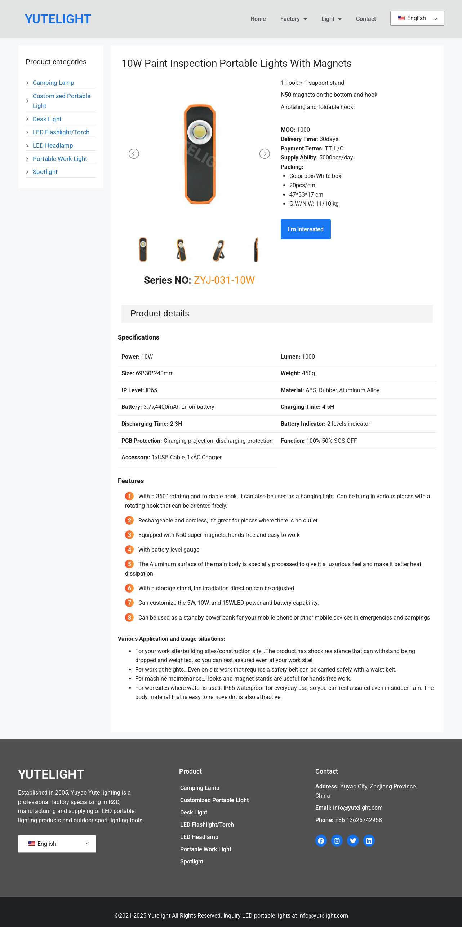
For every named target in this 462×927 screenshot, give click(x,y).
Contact (366, 19)
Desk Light (47, 119)
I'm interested (306, 229)
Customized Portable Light (214, 800)
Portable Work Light (60, 158)
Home (258, 19)
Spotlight (45, 171)
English (412, 18)
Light (331, 19)
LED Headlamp (53, 145)
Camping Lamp (53, 82)
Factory (293, 19)
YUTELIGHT (58, 19)
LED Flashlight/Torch (61, 132)
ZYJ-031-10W (224, 280)
